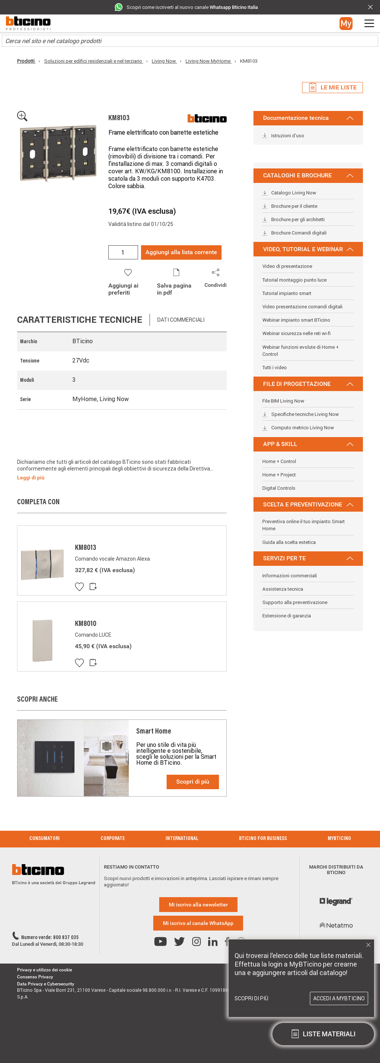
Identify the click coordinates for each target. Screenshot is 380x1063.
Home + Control (279, 461)
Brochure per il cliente (289, 206)
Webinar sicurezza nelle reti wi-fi (296, 333)
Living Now (164, 61)
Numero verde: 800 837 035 (50, 938)
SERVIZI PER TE (308, 558)
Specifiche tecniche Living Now (300, 414)
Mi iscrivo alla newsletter (198, 905)
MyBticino (339, 838)
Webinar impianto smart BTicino (296, 320)
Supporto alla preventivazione (294, 602)
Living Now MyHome (209, 61)
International (182, 838)
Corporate (113, 838)
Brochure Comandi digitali (294, 233)
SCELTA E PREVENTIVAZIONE (308, 504)
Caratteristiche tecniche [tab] (79, 319)
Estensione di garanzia (286, 616)
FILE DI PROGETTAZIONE (308, 383)
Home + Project (279, 475)
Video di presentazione (287, 266)
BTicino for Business (263, 838)
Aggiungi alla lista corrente (181, 252)
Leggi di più (31, 477)
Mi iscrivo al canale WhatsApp (198, 923)
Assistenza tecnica (282, 589)
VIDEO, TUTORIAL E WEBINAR (308, 249)
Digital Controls (278, 488)
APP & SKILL (308, 443)
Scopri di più (192, 781)
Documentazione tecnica (308, 117)
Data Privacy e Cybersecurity (45, 984)
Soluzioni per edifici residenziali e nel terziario (93, 61)
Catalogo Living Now (289, 193)
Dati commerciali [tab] (180, 319)
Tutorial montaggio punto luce (294, 280)
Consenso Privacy (35, 977)
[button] (346, 23)
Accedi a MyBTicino (339, 998)
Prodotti (26, 61)
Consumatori (44, 838)
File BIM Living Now (283, 401)
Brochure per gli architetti (293, 219)
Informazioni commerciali (289, 575)
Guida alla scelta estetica (289, 542)
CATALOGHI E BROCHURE (308, 175)
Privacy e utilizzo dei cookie (44, 969)
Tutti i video (274, 367)
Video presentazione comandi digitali (302, 307)
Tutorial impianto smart (286, 293)
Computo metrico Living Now (298, 427)
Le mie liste (332, 87)
